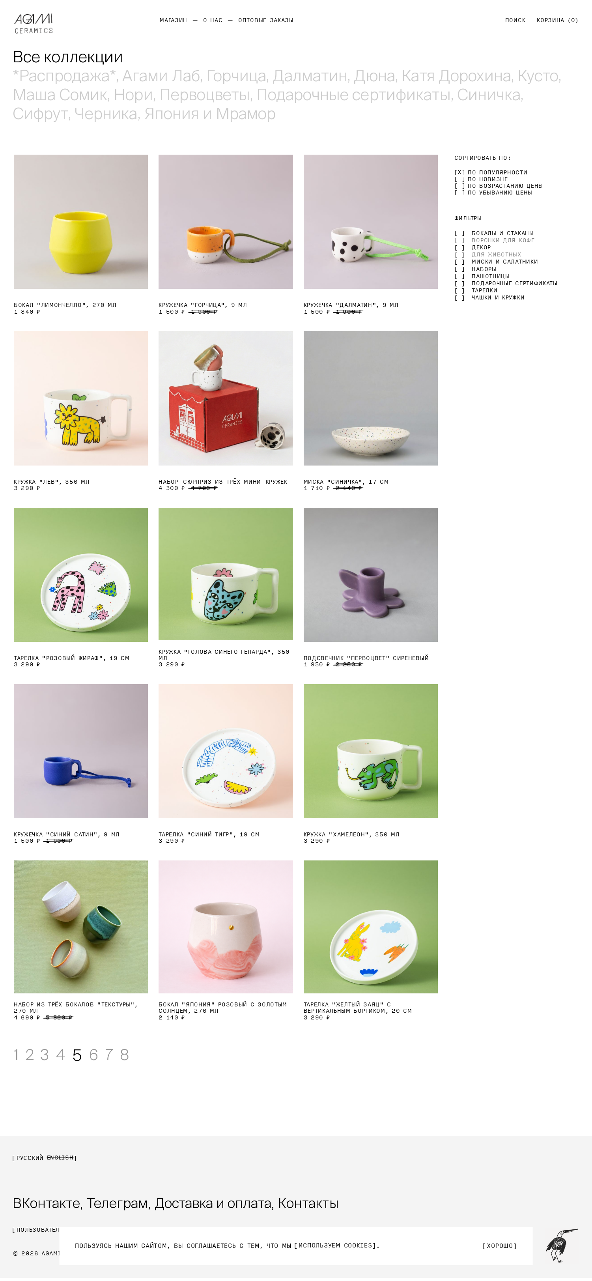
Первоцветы (206, 94)
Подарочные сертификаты (356, 94)
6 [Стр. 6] (99, 1055)
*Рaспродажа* (64, 75)
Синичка (492, 94)
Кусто (542, 75)
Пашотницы (491, 276)
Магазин (173, 20)
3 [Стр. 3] (47, 1055)
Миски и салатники (505, 261)
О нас (213, 20)
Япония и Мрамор (212, 113)
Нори (133, 94)
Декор (481, 247)
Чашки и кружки (498, 297)
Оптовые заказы (266, 20)
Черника (106, 113)
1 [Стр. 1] (16, 1055)
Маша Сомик (60, 94)
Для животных (496, 254)
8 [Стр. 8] (132, 1055)
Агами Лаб (161, 75)
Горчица (238, 75)
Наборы (484, 269)
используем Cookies (336, 1246)
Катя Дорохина (460, 75)
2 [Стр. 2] (31, 1055)
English (60, 1158)
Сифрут (40, 113)
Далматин (312, 75)
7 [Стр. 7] (115, 1055)
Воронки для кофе (503, 240)
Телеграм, (122, 1205)
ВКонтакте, (49, 1205)
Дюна (377, 75)
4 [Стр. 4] (65, 1055)
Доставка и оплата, (223, 1205)
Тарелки (484, 290)
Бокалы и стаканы (503, 233)
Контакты (320, 1205)
